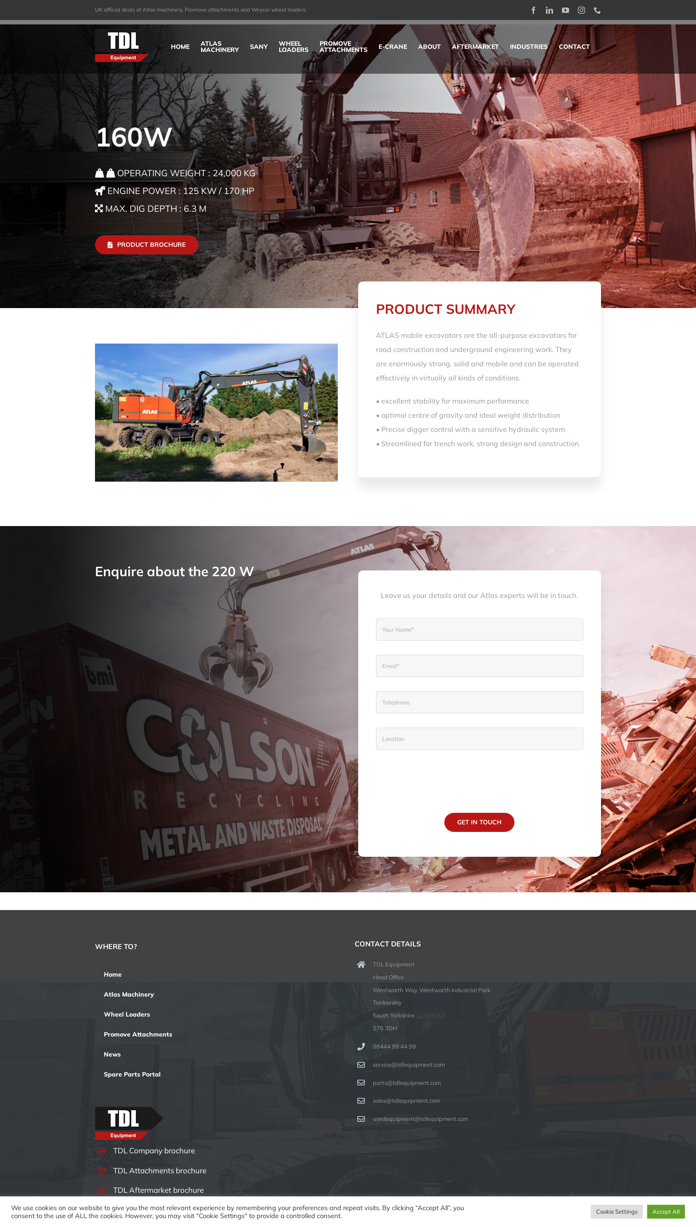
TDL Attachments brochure (159, 1170)
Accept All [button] (666, 1211)
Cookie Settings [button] (616, 1211)
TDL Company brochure (154, 1150)
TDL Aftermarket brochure (158, 1190)
